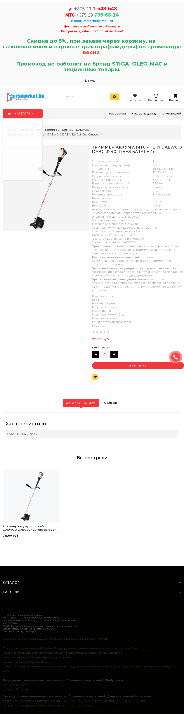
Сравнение (156, 97)
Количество (101, 347)
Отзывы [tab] (111, 402)
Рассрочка (117, 113)
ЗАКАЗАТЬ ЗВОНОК (177, 357)
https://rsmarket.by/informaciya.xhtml (140, 653)
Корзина (175, 97)
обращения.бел (105, 705)
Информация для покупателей (156, 113)
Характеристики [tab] (81, 402)
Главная (11, 129)
